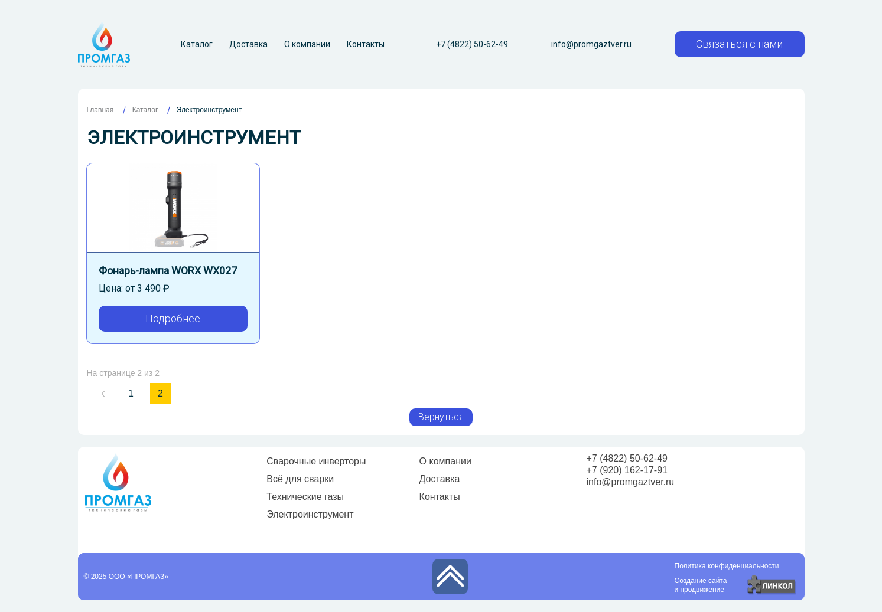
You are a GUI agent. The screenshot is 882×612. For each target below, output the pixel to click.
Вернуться (441, 417)
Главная (100, 110)
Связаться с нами (739, 44)
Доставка (248, 44)
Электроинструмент (309, 514)
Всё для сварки (300, 479)
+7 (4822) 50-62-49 (472, 44)
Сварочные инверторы (316, 461)
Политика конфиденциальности (727, 566)
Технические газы (305, 497)
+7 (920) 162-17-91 (627, 470)
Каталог (197, 44)
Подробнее (172, 318)
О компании (307, 44)
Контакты (366, 44)
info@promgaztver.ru (591, 44)
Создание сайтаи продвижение (701, 585)
